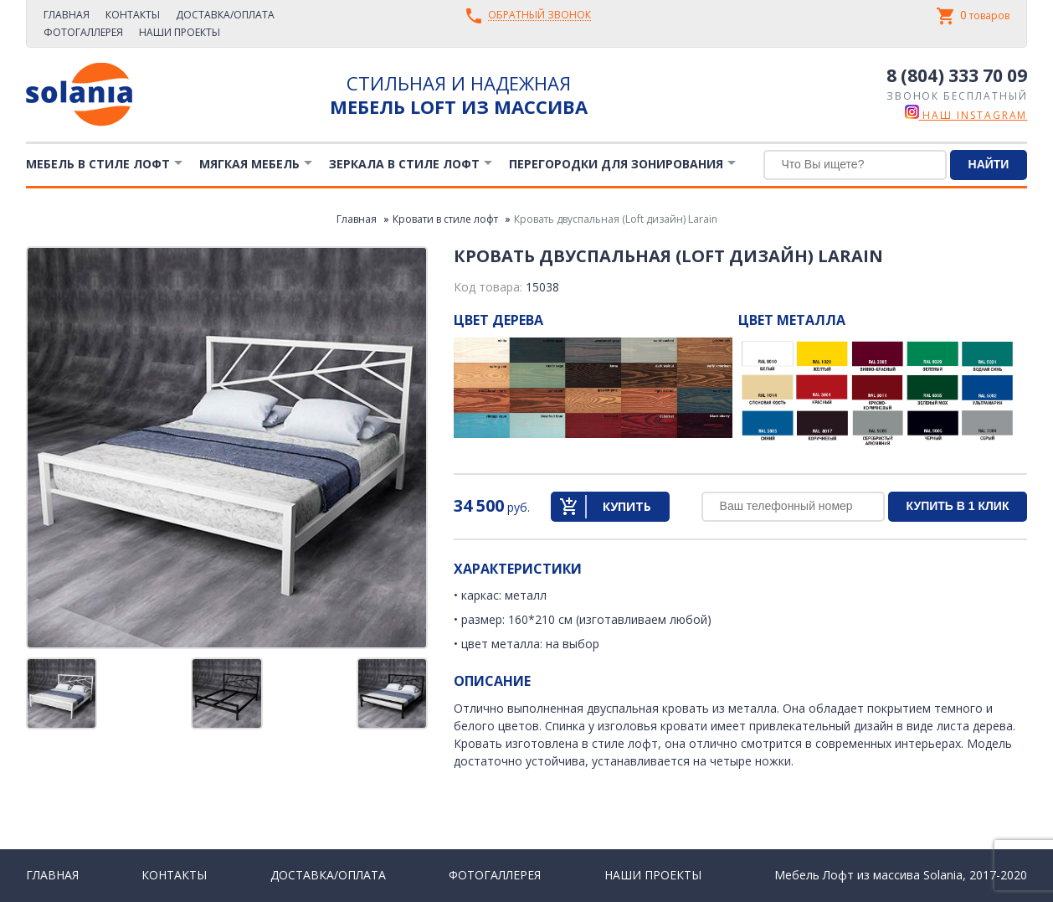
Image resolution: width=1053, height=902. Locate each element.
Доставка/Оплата (225, 15)
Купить (627, 506)
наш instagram (966, 115)
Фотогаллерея (83, 32)
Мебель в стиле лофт (98, 164)
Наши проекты (179, 32)
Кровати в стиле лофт (445, 219)
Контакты (132, 15)
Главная (67, 15)
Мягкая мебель (249, 164)
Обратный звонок (539, 15)
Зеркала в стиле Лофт (404, 164)
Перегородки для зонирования (616, 164)
